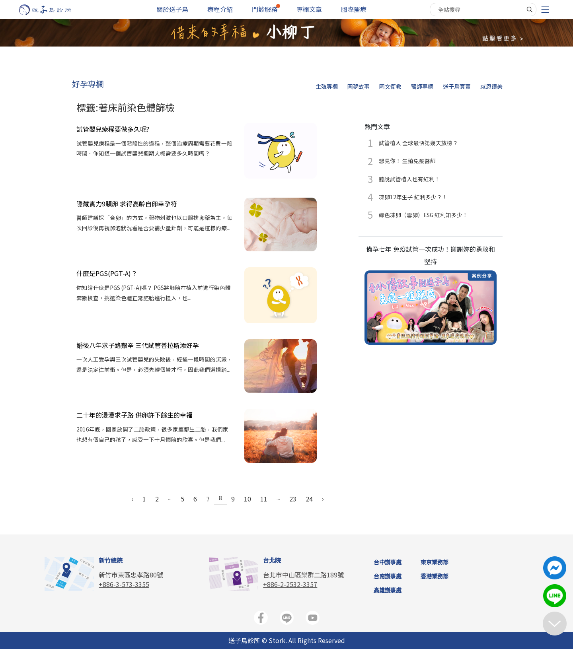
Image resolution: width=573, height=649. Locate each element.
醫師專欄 (422, 86)
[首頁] (52, 9)
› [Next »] (323, 498)
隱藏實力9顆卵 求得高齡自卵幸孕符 (126, 203)
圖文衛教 (390, 86)
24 (309, 498)
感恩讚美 (491, 86)
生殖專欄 (327, 86)
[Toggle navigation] (545, 10)
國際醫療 (353, 9)
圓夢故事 (358, 86)
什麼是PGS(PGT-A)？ (106, 273)
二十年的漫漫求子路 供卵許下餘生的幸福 (134, 415)
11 (263, 498)
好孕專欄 (88, 83)
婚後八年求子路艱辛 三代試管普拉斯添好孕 (137, 345)
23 (292, 498)
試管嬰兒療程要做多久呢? (112, 129)
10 (247, 498)
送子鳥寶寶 (457, 86)
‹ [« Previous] (132, 498)
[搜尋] (529, 9)
